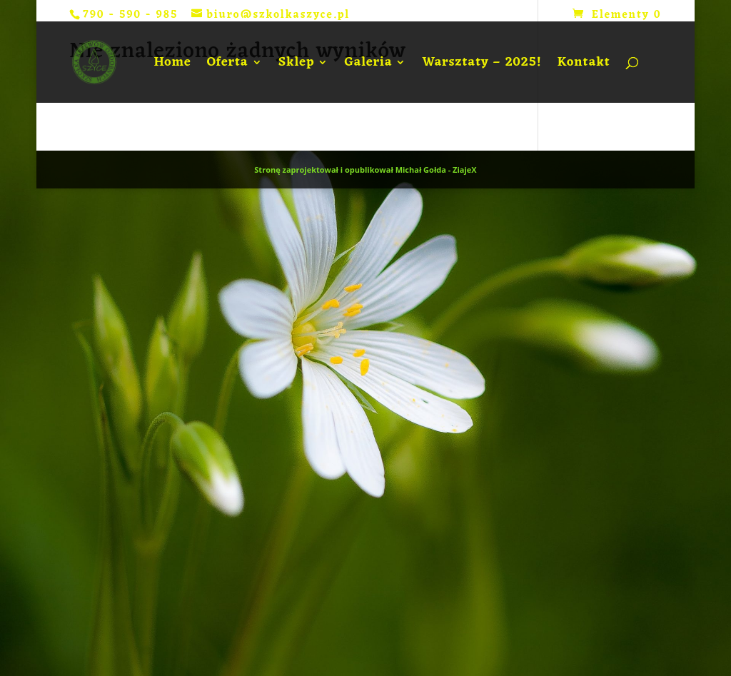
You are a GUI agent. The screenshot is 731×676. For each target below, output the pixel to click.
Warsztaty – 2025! (481, 65)
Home (172, 65)
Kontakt (584, 65)
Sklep (296, 65)
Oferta (227, 65)
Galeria (368, 65)
